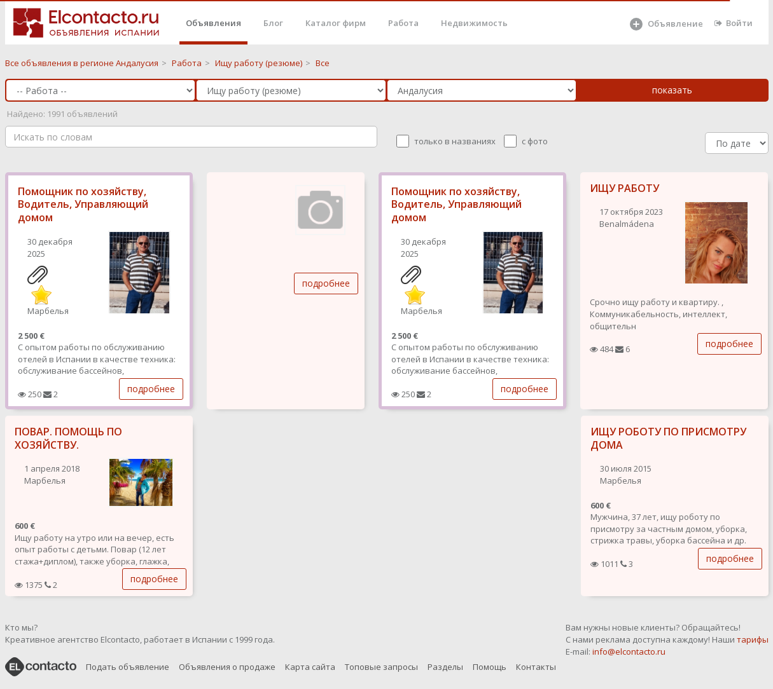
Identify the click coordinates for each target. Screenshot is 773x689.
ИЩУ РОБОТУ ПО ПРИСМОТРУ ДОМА (668, 438)
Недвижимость (474, 23)
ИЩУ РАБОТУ (624, 188)
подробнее (151, 389)
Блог (273, 23)
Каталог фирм (335, 23)
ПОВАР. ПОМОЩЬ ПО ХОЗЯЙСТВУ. (68, 438)
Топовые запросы (381, 666)
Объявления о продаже (227, 666)
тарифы (753, 639)
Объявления (213, 23)
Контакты (536, 666)
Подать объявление (127, 666)
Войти (733, 23)
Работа (403, 23)
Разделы (445, 666)
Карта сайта (310, 666)
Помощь (489, 666)
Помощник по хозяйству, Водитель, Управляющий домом (83, 204)
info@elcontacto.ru (628, 651)
